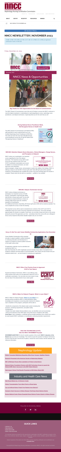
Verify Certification (49, 13)
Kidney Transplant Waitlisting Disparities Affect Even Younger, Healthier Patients (27, 355)
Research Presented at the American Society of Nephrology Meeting (24, 358)
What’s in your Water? (30, 297)
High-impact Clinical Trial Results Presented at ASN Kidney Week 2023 (24, 370)
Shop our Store (40, 13)
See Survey (30, 178)
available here (30, 441)
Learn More (30, 257)
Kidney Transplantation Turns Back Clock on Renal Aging (21, 384)
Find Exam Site (32, 13)
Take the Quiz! (30, 345)
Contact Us (24, 13)
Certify (15, 18)
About (8, 18)
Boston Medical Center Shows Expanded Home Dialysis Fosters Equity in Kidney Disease (29, 394)
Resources (33, 18)
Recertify (24, 18)
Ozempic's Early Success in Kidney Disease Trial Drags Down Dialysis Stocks (26, 391)
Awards (42, 18)
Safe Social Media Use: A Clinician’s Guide (17, 381)
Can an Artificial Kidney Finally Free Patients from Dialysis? (21, 387)
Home (7, 23)
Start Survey (30, 221)
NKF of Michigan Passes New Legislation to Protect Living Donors (23, 361)
